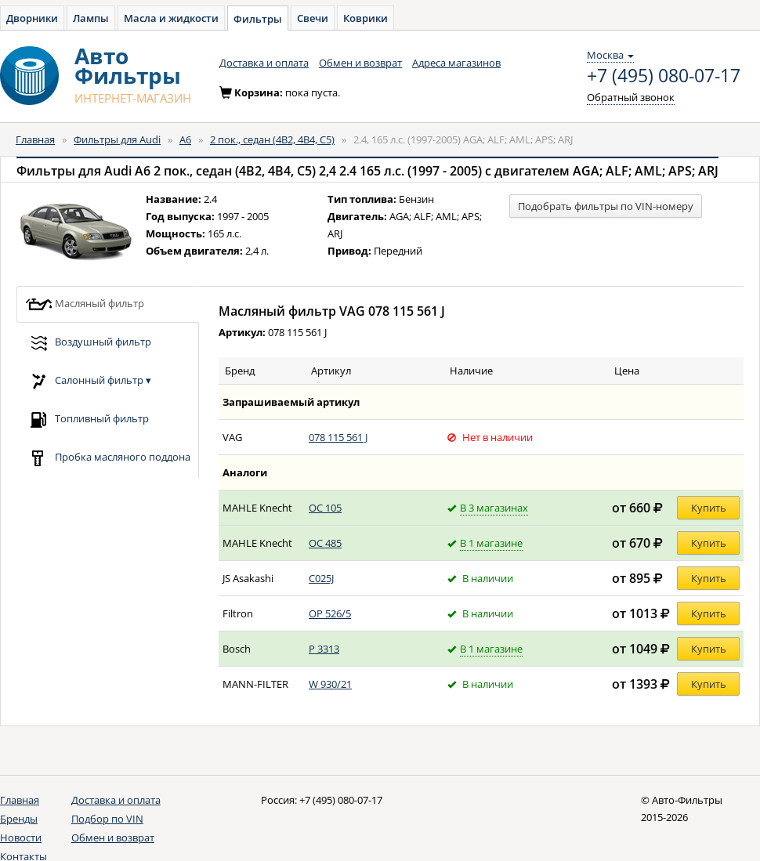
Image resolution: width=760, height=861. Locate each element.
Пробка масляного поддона (107, 458)
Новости (21, 837)
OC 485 (325, 543)
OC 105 (325, 508)
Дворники (32, 18)
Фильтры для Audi (117, 139)
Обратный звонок (631, 97)
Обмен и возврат (360, 63)
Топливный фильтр (87, 419)
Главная (35, 139)
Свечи (312, 18)
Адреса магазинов (456, 63)
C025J (321, 578)
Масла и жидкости (171, 18)
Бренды (19, 819)
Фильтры (257, 19)
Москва (610, 55)
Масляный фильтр (84, 304)
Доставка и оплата (264, 63)
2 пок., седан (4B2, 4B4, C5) (272, 139)
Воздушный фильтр (88, 343)
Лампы (91, 18)
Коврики (365, 18)
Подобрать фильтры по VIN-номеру (605, 206)
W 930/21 (330, 684)
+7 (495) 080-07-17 (663, 76)
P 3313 (324, 649)
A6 (185, 139)
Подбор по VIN (107, 819)
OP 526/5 (330, 613)
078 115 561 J (338, 437)
